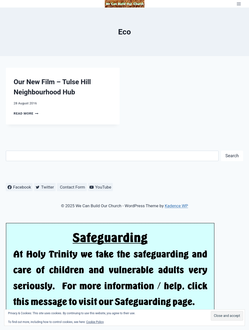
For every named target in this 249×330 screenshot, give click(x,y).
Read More (26, 113)
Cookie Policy (95, 322)
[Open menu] (238, 4)
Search (232, 155)
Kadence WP (176, 205)
